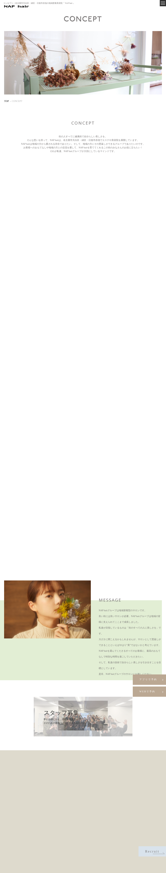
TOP (6, 101)
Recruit (154, 852)
